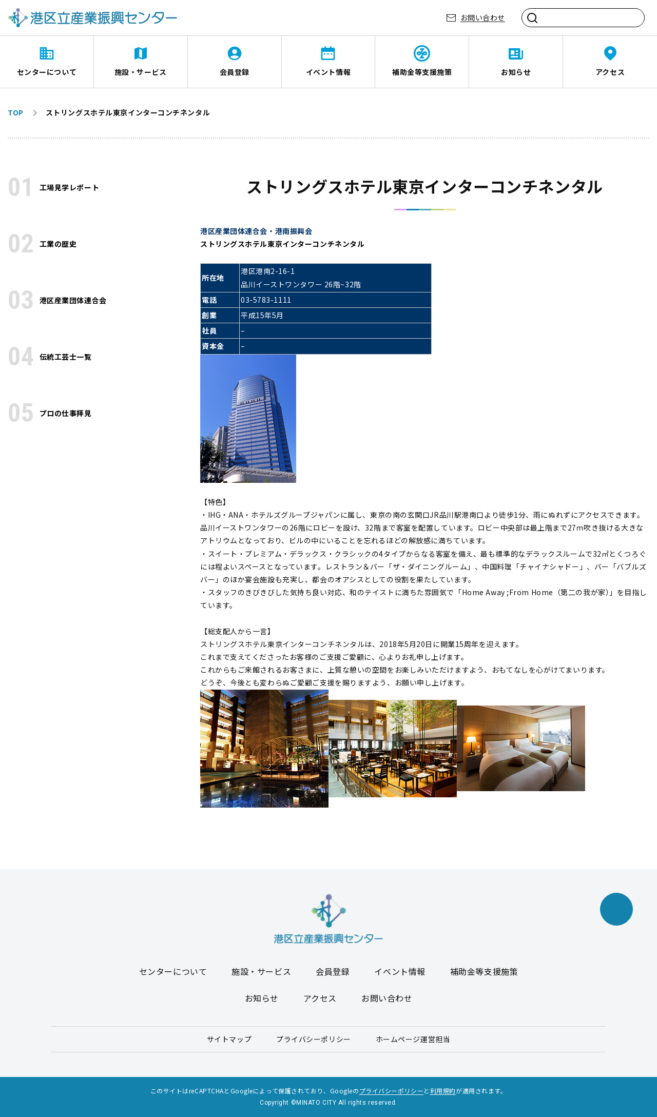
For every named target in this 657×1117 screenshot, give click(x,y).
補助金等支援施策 (422, 72)
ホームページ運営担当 (413, 1039)
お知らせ (516, 72)
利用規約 (443, 1090)
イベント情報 (328, 72)
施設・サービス (140, 72)
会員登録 (234, 72)
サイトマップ (229, 1039)
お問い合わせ (482, 17)
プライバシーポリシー (313, 1039)
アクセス (610, 72)
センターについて (46, 72)
